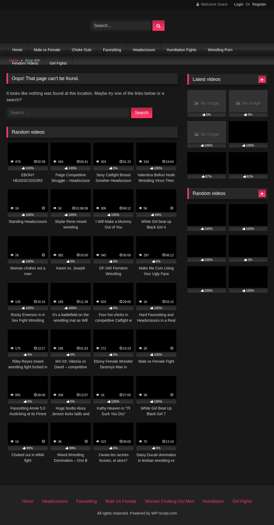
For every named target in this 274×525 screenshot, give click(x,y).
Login (238, 4)
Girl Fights (58, 63)
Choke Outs (82, 50)
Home (17, 50)
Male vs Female (47, 50)
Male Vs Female (120, 501)
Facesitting (112, 50)
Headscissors (144, 50)
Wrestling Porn (220, 50)
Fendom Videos (25, 63)
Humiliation (213, 501)
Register (259, 4)
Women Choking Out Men (169, 501)
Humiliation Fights (181, 50)
